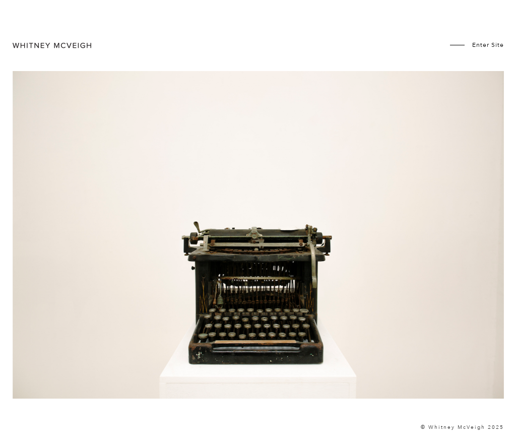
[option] (258, 235)
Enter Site (488, 44)
